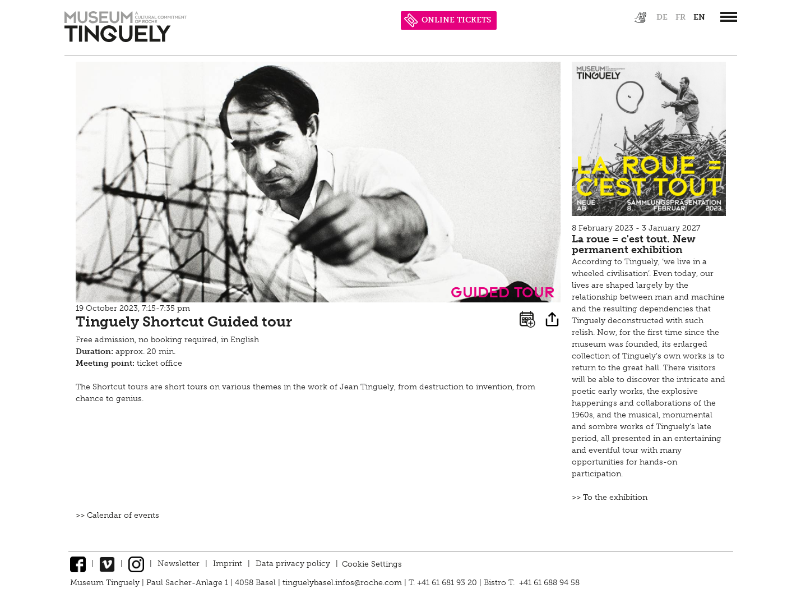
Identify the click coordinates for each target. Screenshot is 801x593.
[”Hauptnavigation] (728, 16)
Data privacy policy (293, 563)
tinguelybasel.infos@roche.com (343, 582)
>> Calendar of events (117, 515)
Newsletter (179, 563)
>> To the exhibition (609, 497)
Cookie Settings (372, 563)
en (699, 17)
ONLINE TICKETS (447, 20)
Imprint (227, 563)
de (662, 17)
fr (680, 17)
